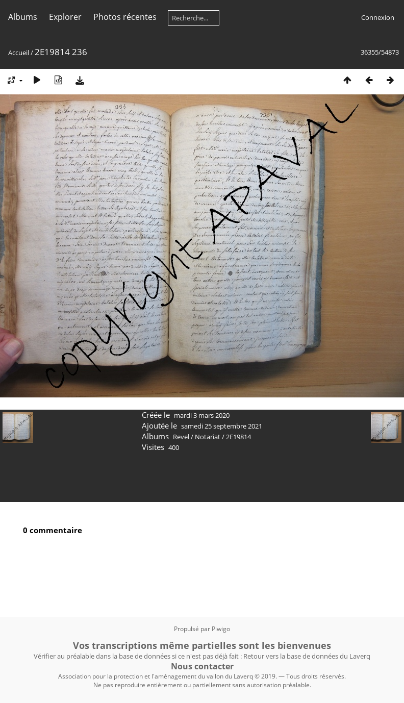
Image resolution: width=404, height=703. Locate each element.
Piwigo (221, 628)
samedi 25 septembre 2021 (221, 426)
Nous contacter (202, 666)
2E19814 (238, 436)
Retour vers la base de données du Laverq (306, 656)
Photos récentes (125, 16)
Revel (181, 436)
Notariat (207, 436)
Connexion (377, 17)
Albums (22, 16)
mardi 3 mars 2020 (202, 415)
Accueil (18, 52)
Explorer (65, 16)
